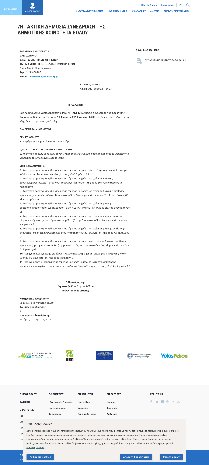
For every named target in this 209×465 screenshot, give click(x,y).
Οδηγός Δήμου (149, 5)
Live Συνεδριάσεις (57, 408)
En (180, 5)
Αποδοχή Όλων (171, 456)
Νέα (21, 416)
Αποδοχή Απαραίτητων (136, 456)
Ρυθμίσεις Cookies (40, 456)
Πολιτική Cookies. (36, 447)
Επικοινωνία (167, 5)
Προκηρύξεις (84, 402)
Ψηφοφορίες (55, 414)
